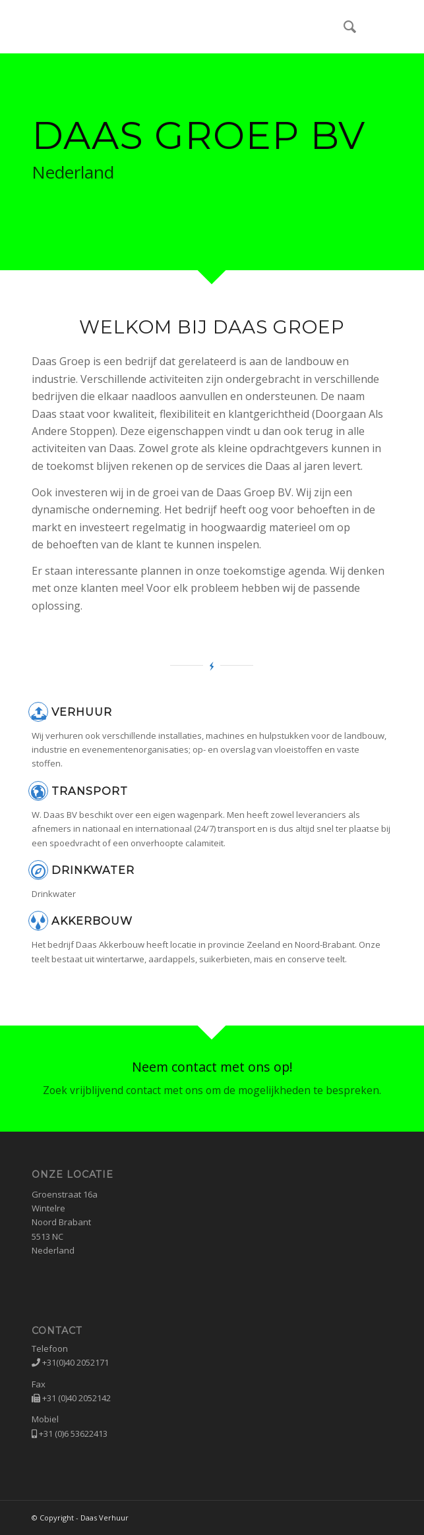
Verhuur (81, 711)
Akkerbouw (92, 920)
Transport (89, 790)
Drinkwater (93, 870)
